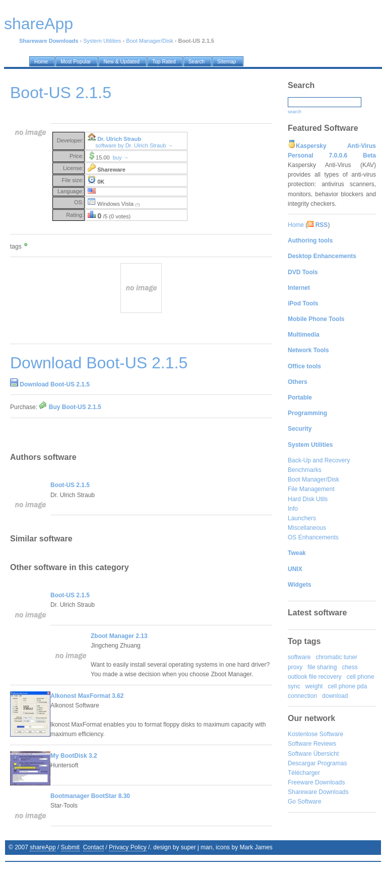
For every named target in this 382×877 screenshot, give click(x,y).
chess (349, 667)
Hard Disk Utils (308, 499)
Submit (70, 847)
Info (293, 508)
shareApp (42, 847)
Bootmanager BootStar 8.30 (90, 796)
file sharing (322, 667)
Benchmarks (305, 469)
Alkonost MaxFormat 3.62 (86, 695)
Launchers (302, 518)
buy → (121, 157)
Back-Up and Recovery (319, 460)
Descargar (301, 763)
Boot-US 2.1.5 (70, 485)
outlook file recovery (315, 676)
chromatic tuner (336, 657)
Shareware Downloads (318, 791)
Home (296, 224)
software (299, 657)
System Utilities (102, 41)
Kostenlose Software (315, 734)
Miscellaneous (307, 527)
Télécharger (304, 772)
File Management (311, 489)
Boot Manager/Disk (149, 41)
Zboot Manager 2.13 (119, 636)
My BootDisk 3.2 (73, 755)
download (335, 695)
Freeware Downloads (316, 782)
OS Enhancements (313, 537)
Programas (332, 763)
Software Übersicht (313, 753)
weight (314, 686)
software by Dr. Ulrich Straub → (134, 145)
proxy (295, 667)
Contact (93, 847)
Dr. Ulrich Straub (119, 139)
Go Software (305, 801)
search (294, 111)
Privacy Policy (128, 847)
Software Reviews (312, 743)
